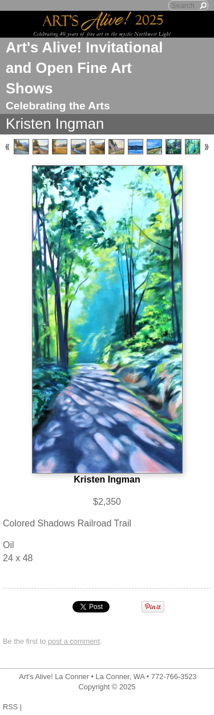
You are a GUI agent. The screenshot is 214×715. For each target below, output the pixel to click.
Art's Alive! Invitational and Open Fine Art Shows (84, 67)
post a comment (74, 641)
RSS (10, 706)
